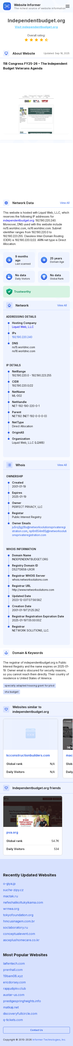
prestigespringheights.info (22, 1001)
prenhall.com (13, 970)
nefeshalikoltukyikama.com (23, 902)
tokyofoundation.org (18, 915)
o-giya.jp (9, 884)
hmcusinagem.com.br (19, 921)
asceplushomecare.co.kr (21, 940)
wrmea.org (11, 909)
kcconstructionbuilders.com (28, 755)
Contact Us (36, 1030)
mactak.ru (10, 896)
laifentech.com (14, 963)
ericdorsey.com (14, 982)
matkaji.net (11, 1007)
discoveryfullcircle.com (20, 1013)
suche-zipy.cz (13, 890)
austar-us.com (13, 995)
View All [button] (64, 202)
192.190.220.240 (22, 337)
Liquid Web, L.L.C (23, 326)
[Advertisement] (36, 82)
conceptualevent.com (19, 934)
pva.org (12, 832)
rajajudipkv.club (14, 988)
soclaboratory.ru (15, 927)
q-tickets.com (13, 1020)
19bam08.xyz (13, 976)
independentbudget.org (18, 220)
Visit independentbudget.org (36, 27)
